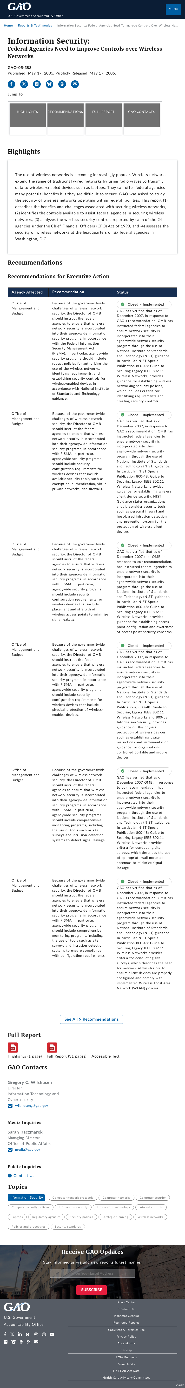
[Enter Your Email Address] (92, 1273)
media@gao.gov (27, 1149)
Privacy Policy (126, 1336)
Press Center (126, 1302)
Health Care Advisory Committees (126, 1377)
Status (123, 292)
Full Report (103, 111)
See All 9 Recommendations (92, 1019)
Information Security (26, 1197)
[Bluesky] (51, 84)
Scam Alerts (126, 1364)
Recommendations (65, 111)
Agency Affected (27, 292)
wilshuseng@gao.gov (31, 1106)
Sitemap (126, 1350)
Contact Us (21, 1176)
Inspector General (126, 1315)
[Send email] (77, 84)
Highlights (27, 111)
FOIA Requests (126, 1357)
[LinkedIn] (39, 84)
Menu (173, 9)
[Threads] (64, 84)
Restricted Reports (126, 1322)
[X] (26, 84)
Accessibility (126, 1343)
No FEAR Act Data (126, 1370)
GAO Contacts (141, 111)
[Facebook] (13, 84)
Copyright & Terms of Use (126, 1329)
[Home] (87, 16)
